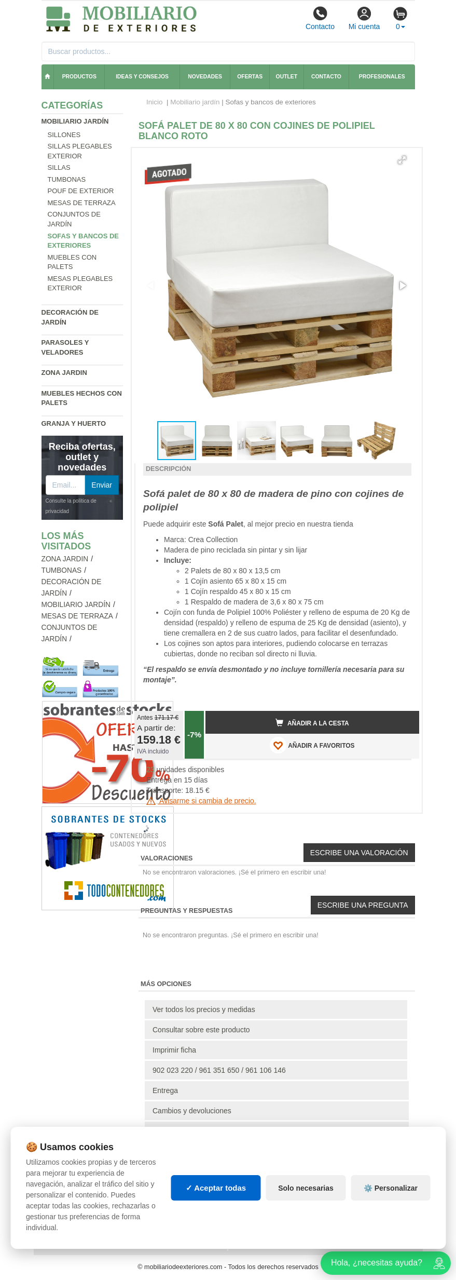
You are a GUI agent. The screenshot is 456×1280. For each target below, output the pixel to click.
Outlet (287, 76)
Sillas (59, 167)
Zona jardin (64, 372)
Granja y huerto (74, 423)
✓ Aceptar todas (216, 1187)
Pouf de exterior (81, 191)
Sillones (64, 135)
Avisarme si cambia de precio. (201, 801)
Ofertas (249, 76)
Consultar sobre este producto (201, 1030)
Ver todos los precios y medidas (204, 1009)
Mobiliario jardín (75, 121)
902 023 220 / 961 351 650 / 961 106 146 (219, 1070)
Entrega (165, 1090)
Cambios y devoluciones (192, 1111)
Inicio (154, 102)
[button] (402, 160)
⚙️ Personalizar (391, 1188)
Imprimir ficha (174, 1050)
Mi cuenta (364, 18)
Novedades (205, 76)
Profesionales (382, 76)
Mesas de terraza (82, 203)
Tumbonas (67, 179)
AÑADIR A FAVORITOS (312, 745)
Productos (79, 76)
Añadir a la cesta (312, 723)
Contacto (320, 18)
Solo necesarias (306, 1188)
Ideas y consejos (142, 76)
